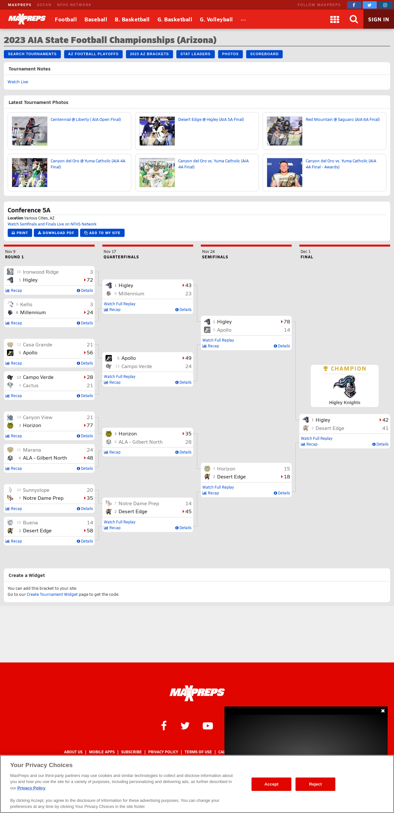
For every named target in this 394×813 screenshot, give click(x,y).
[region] (197, 784)
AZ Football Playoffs (93, 54)
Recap (13, 290)
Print (20, 232)
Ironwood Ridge (41, 271)
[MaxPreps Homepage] (197, 693)
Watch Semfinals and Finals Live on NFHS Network (52, 223)
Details (85, 290)
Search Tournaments (32, 54)
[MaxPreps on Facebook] (354, 5)
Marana (32, 449)
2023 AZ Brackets (149, 54)
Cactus (31, 385)
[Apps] (334, 19)
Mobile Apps (102, 752)
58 (90, 530)
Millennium (33, 312)
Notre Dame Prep (43, 497)
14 (90, 522)
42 (385, 419)
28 (90, 376)
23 (188, 293)
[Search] (353, 19)
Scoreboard (264, 54)
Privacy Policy (163, 752)
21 (90, 344)
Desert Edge (37, 530)
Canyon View (37, 417)
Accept (271, 784)
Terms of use (198, 752)
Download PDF (56, 232)
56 (90, 352)
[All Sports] (243, 19)
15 (287, 468)
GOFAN (44, 4)
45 (188, 511)
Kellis (26, 304)
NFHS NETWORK (74, 4)
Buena (30, 522)
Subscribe (131, 752)
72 (90, 279)
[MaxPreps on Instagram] (385, 5)
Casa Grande (37, 344)
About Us (73, 752)
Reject (315, 784)
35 (90, 497)
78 (287, 321)
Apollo (30, 352)
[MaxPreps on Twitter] (370, 5)
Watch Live (18, 82)
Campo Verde (38, 376)
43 (188, 285)
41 (385, 428)
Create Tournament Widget (52, 594)
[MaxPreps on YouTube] (208, 725)
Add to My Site (102, 232)
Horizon (32, 425)
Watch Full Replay (119, 303)
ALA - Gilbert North (45, 457)
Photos (230, 54)
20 (90, 489)
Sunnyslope (36, 489)
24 (90, 312)
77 (90, 425)
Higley (30, 279)
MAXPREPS (20, 4)
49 (188, 357)
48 (90, 457)
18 (287, 476)
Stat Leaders (195, 54)
